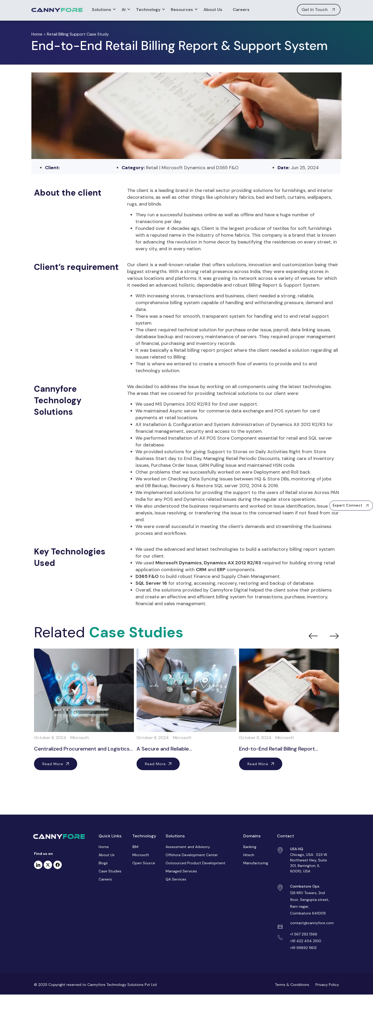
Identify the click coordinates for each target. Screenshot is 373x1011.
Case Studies (110, 871)
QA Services (176, 879)
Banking (249, 846)
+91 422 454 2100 (305, 941)
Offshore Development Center (192, 855)
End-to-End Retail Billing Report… (278, 748)
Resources (183, 9)
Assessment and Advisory (188, 846)
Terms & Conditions (292, 984)
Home (36, 34)
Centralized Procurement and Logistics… (83, 748)
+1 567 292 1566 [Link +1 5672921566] (303, 934)
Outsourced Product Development (195, 863)
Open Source (143, 863)
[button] (351, 505)
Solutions (103, 9)
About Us (213, 9)
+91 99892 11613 (303, 947)
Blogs (103, 863)
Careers (241, 9)
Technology (149, 9)
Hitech (248, 855)
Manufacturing (255, 863)
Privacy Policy (326, 984)
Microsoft (140, 855)
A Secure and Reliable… (164, 748)
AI (125, 9)
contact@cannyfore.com (312, 923)
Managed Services (181, 871)
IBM (135, 846)
